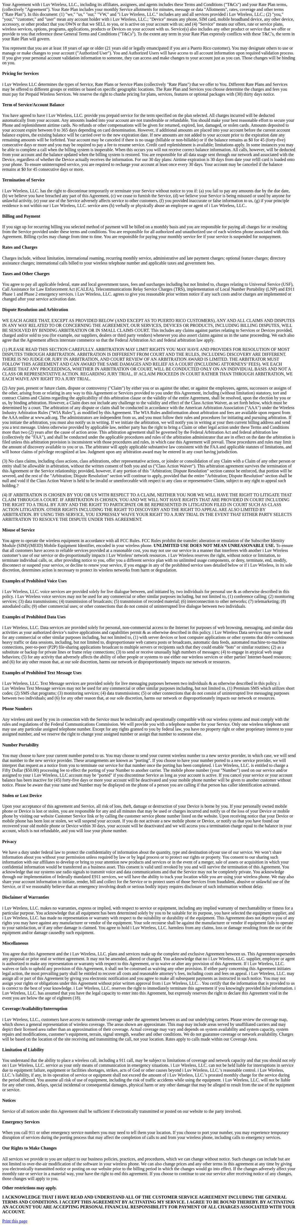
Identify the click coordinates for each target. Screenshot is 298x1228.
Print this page (14, 1221)
